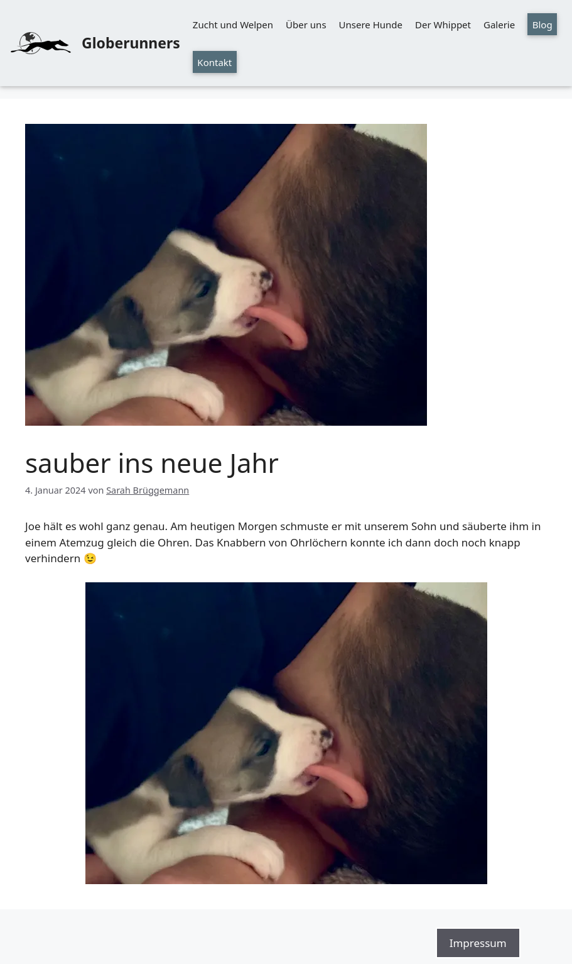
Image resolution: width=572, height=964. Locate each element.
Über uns (306, 24)
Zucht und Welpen (233, 24)
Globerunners (131, 43)
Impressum (478, 943)
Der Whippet (443, 24)
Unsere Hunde (370, 24)
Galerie (499, 24)
